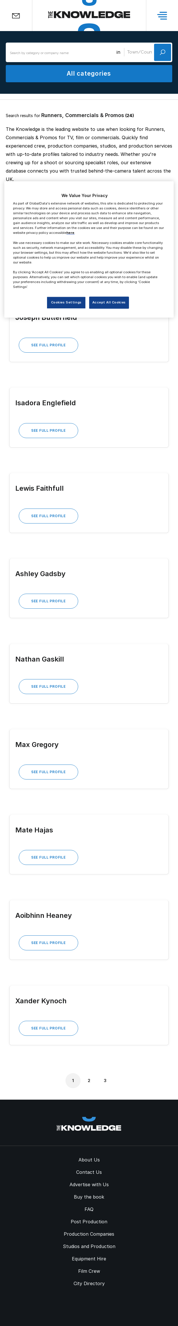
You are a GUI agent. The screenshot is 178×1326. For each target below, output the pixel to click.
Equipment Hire (89, 1259)
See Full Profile (48, 345)
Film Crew (89, 1271)
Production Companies (89, 1234)
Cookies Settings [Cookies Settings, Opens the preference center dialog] (66, 303)
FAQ (89, 1209)
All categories (89, 73)
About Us (89, 1160)
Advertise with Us (89, 1184)
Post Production (89, 1221)
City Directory (89, 1283)
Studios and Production (89, 1246)
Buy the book (89, 1197)
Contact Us (89, 1172)
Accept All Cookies (109, 303)
